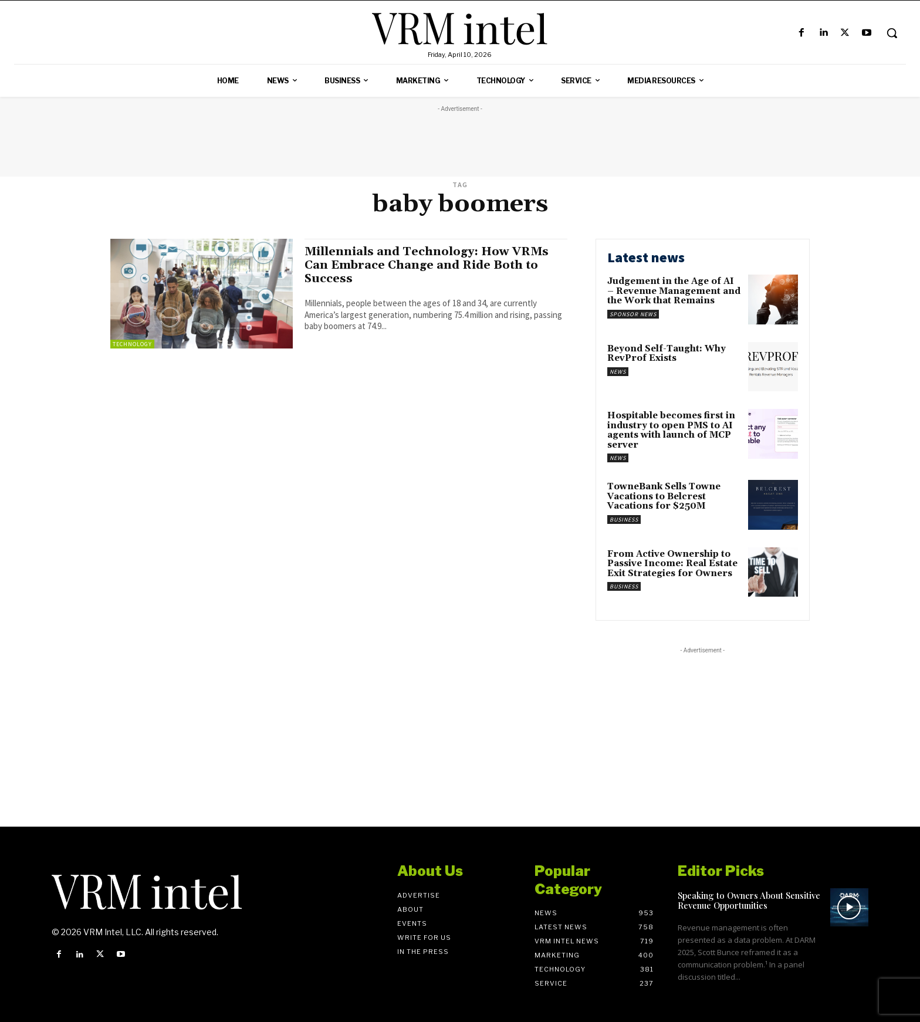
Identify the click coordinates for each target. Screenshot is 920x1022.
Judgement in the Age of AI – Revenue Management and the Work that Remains (673, 291)
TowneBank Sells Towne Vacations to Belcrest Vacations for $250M (664, 496)
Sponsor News (633, 314)
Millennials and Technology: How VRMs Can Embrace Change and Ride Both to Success (432, 265)
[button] (892, 33)
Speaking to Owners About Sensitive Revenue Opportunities (749, 900)
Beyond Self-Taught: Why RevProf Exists (666, 353)
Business (624, 519)
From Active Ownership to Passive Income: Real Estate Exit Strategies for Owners (672, 564)
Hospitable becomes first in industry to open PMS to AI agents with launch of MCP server (671, 430)
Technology (132, 344)
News (618, 371)
